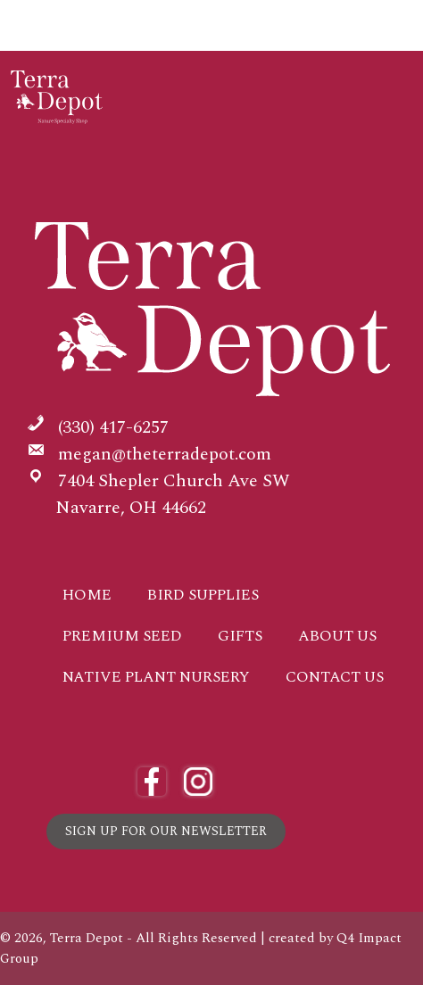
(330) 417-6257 (113, 427)
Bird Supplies (203, 595)
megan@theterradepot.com (164, 454)
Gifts (240, 636)
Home (87, 595)
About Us (337, 636)
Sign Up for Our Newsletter (166, 831)
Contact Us (335, 677)
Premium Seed (122, 636)
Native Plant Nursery (156, 677)
